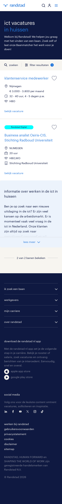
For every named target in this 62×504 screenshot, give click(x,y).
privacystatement (15, 434)
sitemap (9, 449)
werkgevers (11, 299)
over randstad (13, 321)
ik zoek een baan (14, 288)
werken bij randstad (16, 424)
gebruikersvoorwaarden (19, 429)
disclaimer (10, 444)
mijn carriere (12, 310)
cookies (9, 439)
